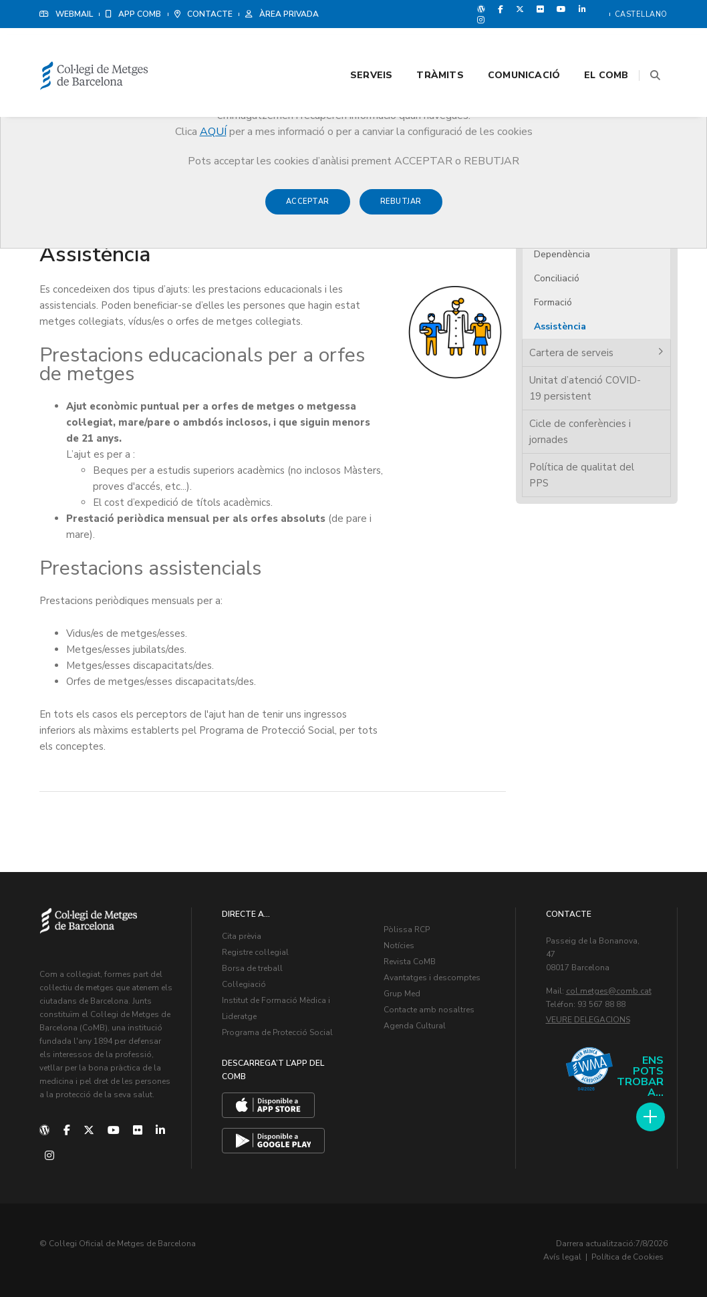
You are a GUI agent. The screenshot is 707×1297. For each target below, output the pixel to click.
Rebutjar (401, 208)
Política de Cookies (627, 1257)
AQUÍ (213, 131)
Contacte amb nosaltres (429, 1009)
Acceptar (307, 208)
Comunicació (507, 47)
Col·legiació (244, 983)
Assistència (560, 326)
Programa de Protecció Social (277, 1031)
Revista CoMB (410, 961)
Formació (553, 302)
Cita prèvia (241, 935)
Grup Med (402, 993)
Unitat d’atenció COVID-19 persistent (585, 388)
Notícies (399, 945)
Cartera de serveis (571, 352)
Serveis (354, 47)
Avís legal (562, 1257)
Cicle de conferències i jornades (580, 431)
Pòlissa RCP (407, 928)
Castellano (641, 14)
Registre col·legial (255, 951)
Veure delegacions (588, 1019)
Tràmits (423, 47)
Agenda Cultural (415, 1025)
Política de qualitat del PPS (581, 475)
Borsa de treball (252, 967)
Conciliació (556, 278)
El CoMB (590, 47)
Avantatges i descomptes (432, 977)
